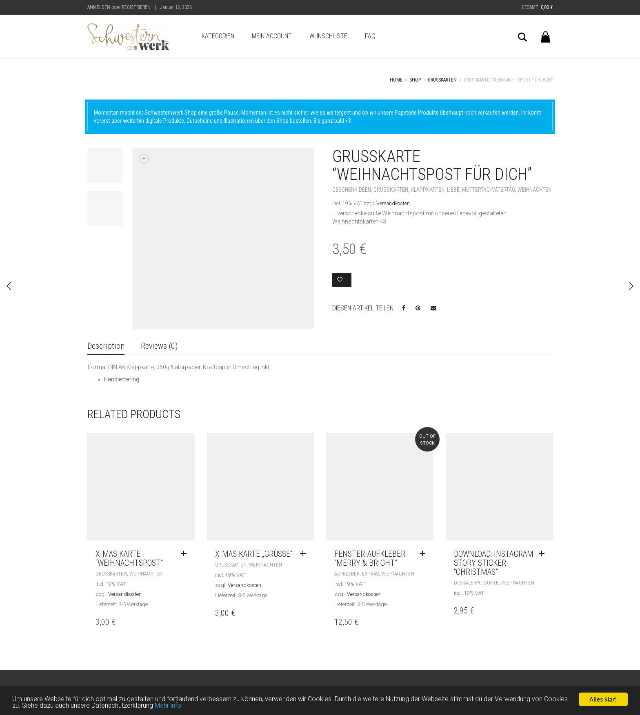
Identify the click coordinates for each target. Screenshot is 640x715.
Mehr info (203, 707)
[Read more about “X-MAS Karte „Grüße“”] (305, 554)
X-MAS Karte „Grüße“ (253, 554)
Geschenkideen (351, 189)
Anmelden (98, 7)
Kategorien (218, 36)
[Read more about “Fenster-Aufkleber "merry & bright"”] (424, 554)
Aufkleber (347, 574)
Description (105, 346)
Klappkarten (427, 189)
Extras (370, 574)
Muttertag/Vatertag (488, 189)
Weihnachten (534, 189)
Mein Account (272, 36)
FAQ (370, 36)
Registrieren (136, 7)
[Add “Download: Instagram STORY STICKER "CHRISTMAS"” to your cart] (544, 554)
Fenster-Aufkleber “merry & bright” (369, 558)
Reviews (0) (159, 346)
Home (396, 80)
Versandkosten (393, 203)
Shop (415, 80)
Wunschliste (328, 36)
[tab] (105, 346)
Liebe (453, 189)
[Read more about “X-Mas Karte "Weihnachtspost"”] (186, 554)
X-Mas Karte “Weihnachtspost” (129, 558)
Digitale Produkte (476, 583)
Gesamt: (537, 7)
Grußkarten (442, 80)
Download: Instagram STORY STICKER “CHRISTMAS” (493, 563)
